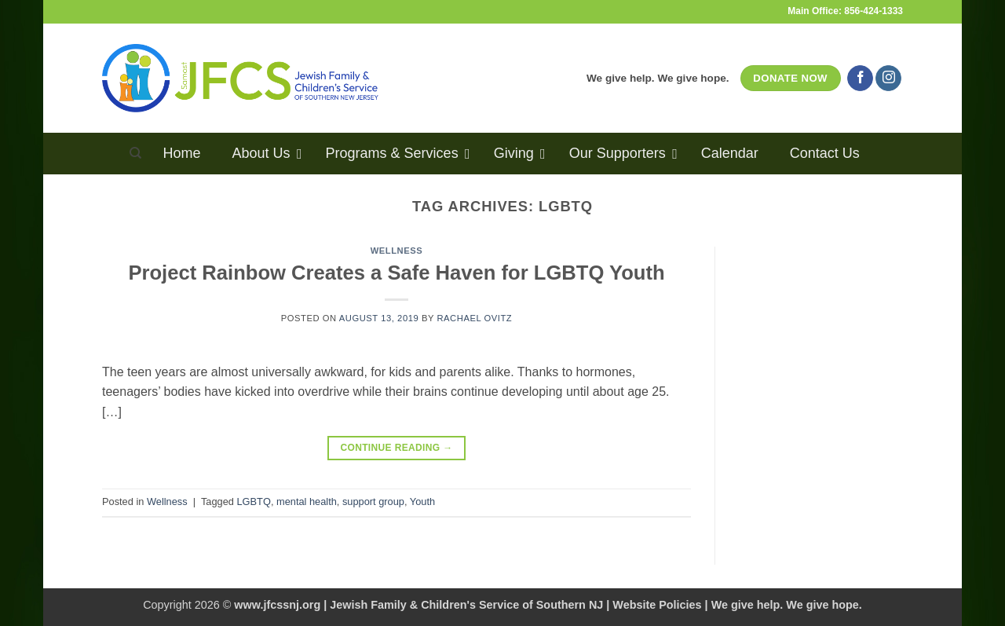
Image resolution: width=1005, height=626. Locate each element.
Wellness (397, 250)
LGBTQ (253, 501)
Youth (422, 501)
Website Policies (656, 605)
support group (373, 501)
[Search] (135, 153)
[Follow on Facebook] (860, 78)
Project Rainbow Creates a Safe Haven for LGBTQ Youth (396, 273)
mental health (306, 501)
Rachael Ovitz (474, 318)
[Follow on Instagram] (888, 78)
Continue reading (396, 448)
